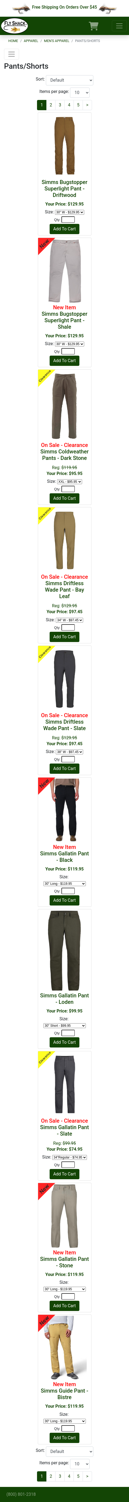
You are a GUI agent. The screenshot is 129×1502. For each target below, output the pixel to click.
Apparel (31, 41)
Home (13, 41)
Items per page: (54, 91)
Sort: (41, 79)
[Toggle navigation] (119, 25)
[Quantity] (68, 219)
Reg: (64, 459)
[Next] (87, 105)
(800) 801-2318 (21, 1494)
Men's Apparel (56, 41)
